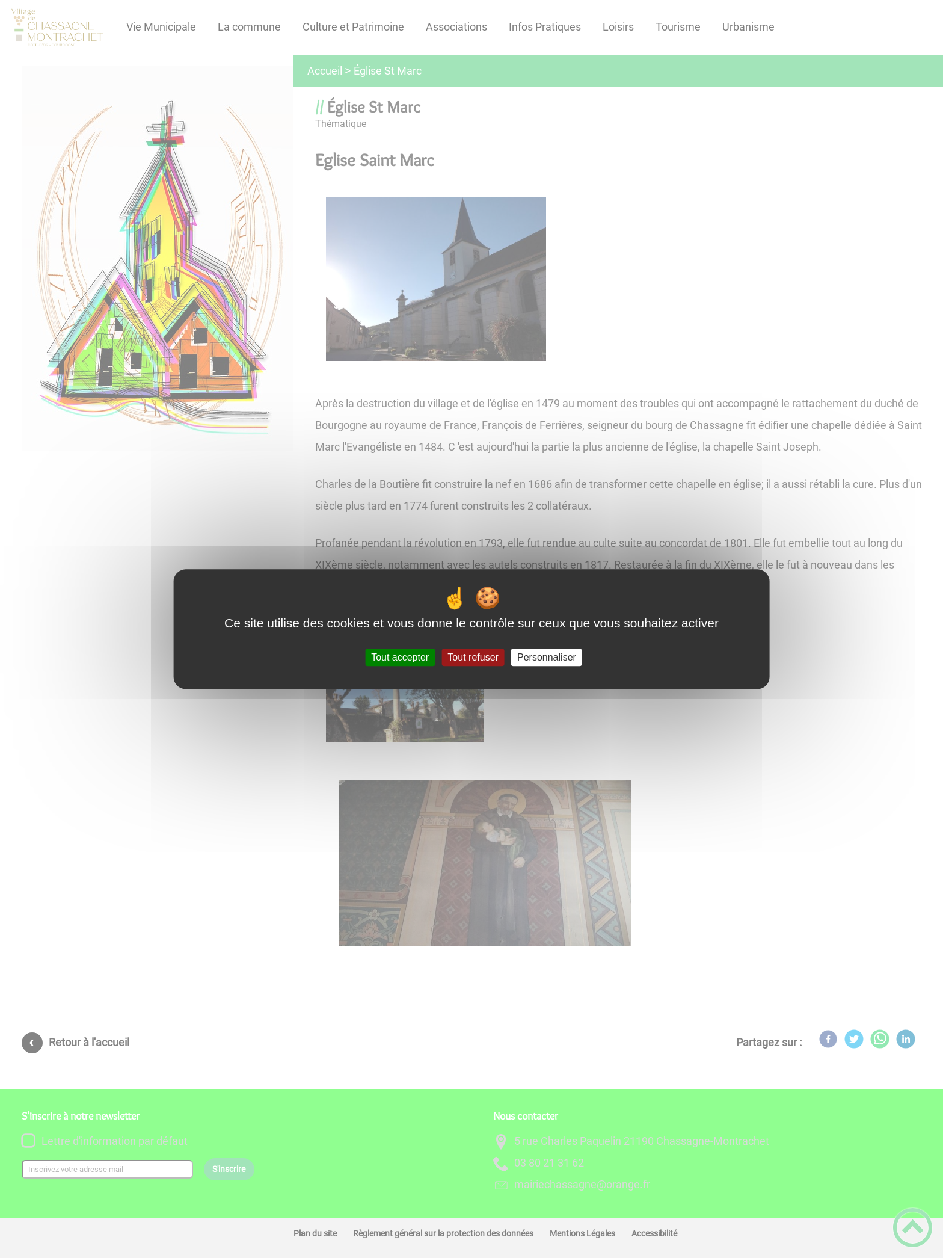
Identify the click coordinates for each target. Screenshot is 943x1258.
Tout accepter (400, 657)
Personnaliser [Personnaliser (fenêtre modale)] (546, 657)
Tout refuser (472, 657)
